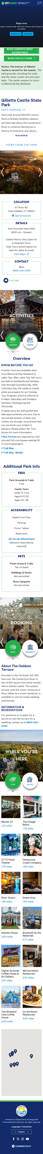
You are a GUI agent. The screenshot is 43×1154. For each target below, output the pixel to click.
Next (40, 172)
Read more (20, 136)
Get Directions (23, 215)
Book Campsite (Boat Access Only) (20, 51)
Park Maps (20, 254)
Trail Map (8, 448)
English (21, 1131)
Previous (2, 172)
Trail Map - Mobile (13, 452)
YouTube (14, 280)
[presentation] (13, 343)
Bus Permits (10, 436)
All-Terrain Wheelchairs (21, 539)
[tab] (13, 341)
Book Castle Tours (20, 58)
